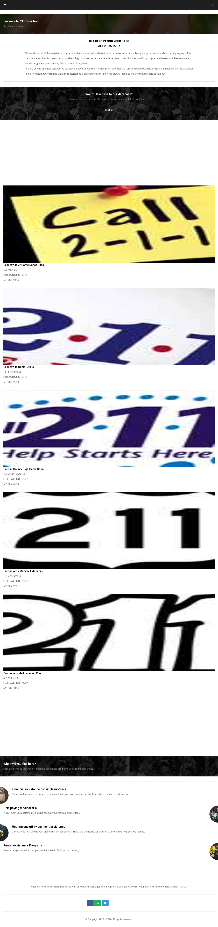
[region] (109, 152)
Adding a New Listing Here (74, 63)
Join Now (109, 110)
